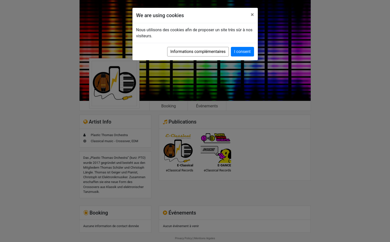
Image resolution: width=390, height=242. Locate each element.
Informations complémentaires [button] (198, 51)
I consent (242, 51)
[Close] (252, 14)
